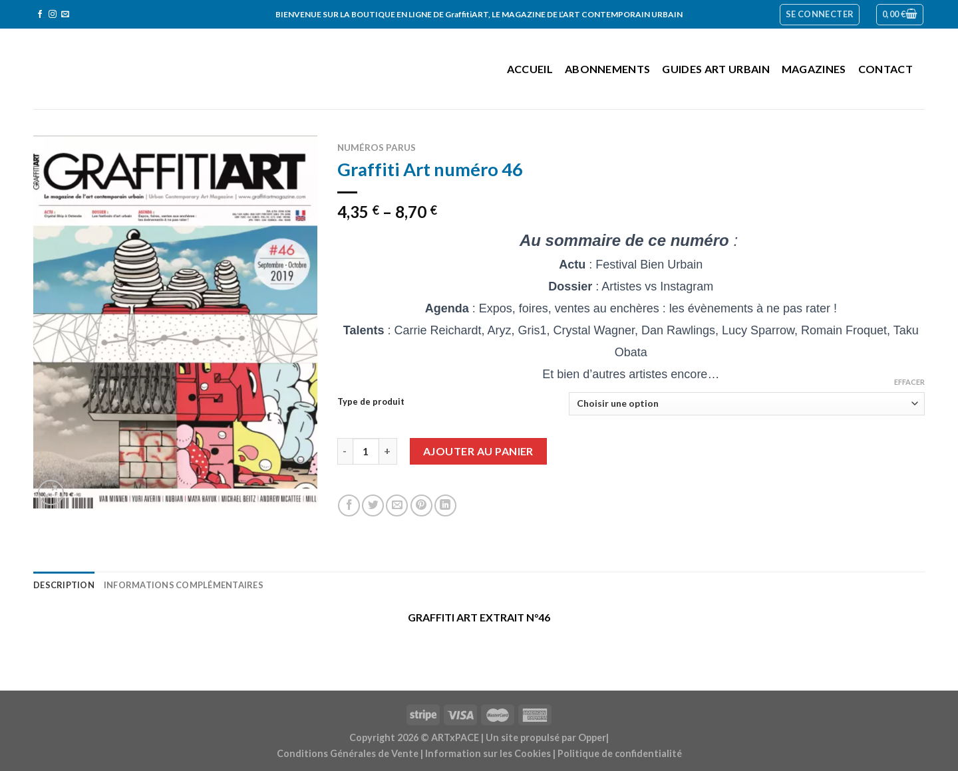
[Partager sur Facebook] (349, 505)
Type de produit (370, 402)
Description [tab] (63, 585)
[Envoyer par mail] (397, 505)
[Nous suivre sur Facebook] (40, 14)
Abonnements (608, 68)
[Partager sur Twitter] (373, 505)
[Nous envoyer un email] (65, 14)
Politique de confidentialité (620, 753)
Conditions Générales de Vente (347, 753)
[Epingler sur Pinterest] (421, 505)
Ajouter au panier (478, 451)
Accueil (530, 68)
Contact (885, 68)
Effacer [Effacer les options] (909, 382)
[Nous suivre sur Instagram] (53, 14)
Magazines (814, 68)
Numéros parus (376, 147)
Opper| (593, 737)
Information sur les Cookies (488, 753)
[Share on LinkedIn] (445, 505)
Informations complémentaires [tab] (183, 585)
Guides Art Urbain (715, 68)
